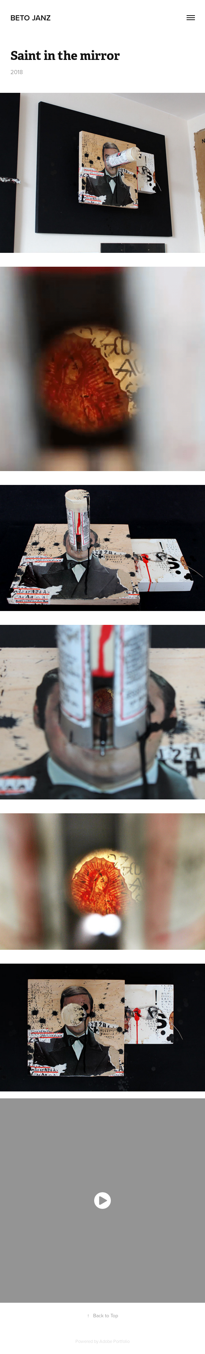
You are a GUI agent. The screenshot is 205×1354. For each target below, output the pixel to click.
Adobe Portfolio (114, 1341)
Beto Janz (30, 17)
